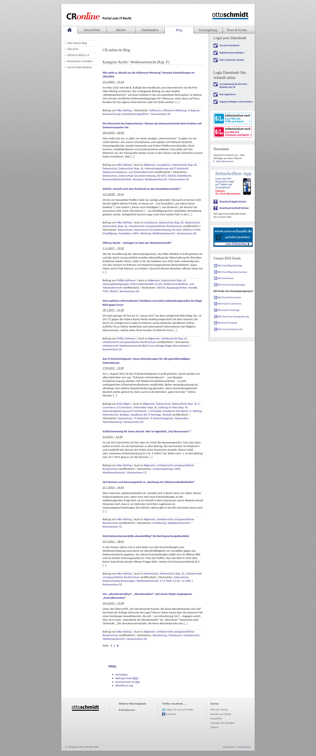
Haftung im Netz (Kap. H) (173, 407)
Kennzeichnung (112, 114)
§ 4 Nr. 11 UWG (182, 581)
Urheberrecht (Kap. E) (174, 338)
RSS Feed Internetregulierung (233, 316)
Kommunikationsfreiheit (117, 179)
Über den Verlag (219, 709)
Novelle (192, 287)
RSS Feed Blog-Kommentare (232, 271)
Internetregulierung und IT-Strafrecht (166, 168)
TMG (105, 291)
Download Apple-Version (232, 201)
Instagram (194, 110)
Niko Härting (124, 110)
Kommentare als (127, 682)
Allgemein (150, 165)
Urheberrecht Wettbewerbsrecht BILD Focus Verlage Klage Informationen (146, 345)
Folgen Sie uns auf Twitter (179, 709)
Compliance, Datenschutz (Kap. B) (177, 165)
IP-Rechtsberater (127, 710)
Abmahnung (159, 635)
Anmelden (121, 674)
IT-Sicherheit (141, 418)
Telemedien (181, 418)
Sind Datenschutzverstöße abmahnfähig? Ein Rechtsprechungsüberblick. (146, 536)
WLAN (113, 291)
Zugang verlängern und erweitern (236, 101)
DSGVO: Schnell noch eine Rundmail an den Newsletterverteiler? (142, 189)
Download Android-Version (234, 208)
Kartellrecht (184, 175)
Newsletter (124, 233)
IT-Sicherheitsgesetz (161, 418)
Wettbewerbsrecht (156, 179)
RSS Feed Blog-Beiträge (230, 265)
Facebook (171, 713)
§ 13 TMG (166, 581)
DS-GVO (161, 175)
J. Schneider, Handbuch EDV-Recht (168, 411)
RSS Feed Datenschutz (229, 297)
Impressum (229, 746)
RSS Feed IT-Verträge (229, 310)
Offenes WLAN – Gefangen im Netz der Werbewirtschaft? (137, 243)
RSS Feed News (226, 278)
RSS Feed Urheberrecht (230, 329)
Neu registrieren (227, 94)
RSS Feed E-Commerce (230, 303)
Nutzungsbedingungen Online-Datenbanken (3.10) (132, 284)
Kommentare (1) (137, 472)
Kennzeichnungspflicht (135, 114)
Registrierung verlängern (231, 52)
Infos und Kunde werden (231, 59)
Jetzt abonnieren (225, 161)
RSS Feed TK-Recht (227, 322)
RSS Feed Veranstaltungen (231, 284)
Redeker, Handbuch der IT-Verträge (140, 414)
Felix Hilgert (124, 404)
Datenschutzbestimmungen (119, 581)
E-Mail (196, 229)
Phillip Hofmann (126, 280)
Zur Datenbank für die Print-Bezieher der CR (233, 86)
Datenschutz (110, 168)
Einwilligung (110, 233)
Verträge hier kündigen (222, 722)
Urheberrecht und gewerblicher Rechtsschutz (155, 226)
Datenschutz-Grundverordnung (137, 175)
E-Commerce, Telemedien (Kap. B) (137, 407)
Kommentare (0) (160, 114)
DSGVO (172, 175)
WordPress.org (124, 685)
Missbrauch (175, 635)
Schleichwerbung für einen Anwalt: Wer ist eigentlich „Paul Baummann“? (147, 431)
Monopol (137, 179)
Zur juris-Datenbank (229, 45)
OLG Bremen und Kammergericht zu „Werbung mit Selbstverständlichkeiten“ (149, 482)
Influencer (155, 110)
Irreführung (159, 523)
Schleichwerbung (162, 469)
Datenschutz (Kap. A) (131, 168)
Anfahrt (214, 727)
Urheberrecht (191, 635)
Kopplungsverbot (177, 287)
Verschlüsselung (112, 422)
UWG (135, 233)
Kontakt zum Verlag (220, 713)
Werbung (145, 233)
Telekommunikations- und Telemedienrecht (128, 172)
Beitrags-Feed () (126, 678)
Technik (166, 414)
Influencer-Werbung (174, 110)
